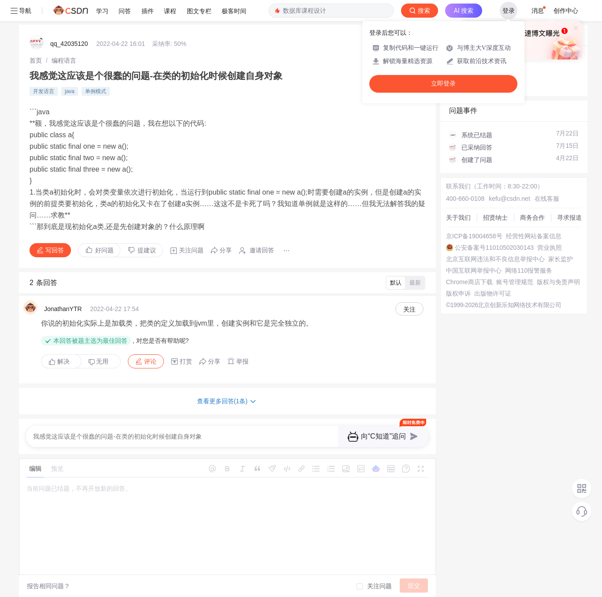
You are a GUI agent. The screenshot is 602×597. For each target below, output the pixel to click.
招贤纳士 (495, 217)
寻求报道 (569, 217)
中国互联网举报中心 (474, 270)
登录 (508, 10)
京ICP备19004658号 (474, 236)
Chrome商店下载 (469, 281)
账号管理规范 (514, 281)
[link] (36, 60)
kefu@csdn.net (509, 198)
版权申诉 (458, 293)
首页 (36, 60)
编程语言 (64, 60)
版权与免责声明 (558, 281)
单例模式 (95, 91)
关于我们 (458, 217)
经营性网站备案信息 (533, 236)
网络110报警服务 (528, 270)
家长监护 (560, 259)
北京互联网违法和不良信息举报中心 (495, 259)
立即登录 (443, 83)
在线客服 (547, 198)
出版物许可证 (492, 293)
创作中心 (566, 10)
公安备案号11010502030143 (494, 247)
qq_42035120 (69, 43)
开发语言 (43, 91)
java (69, 91)
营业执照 (549, 247)
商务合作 (532, 217)
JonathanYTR (63, 308)
